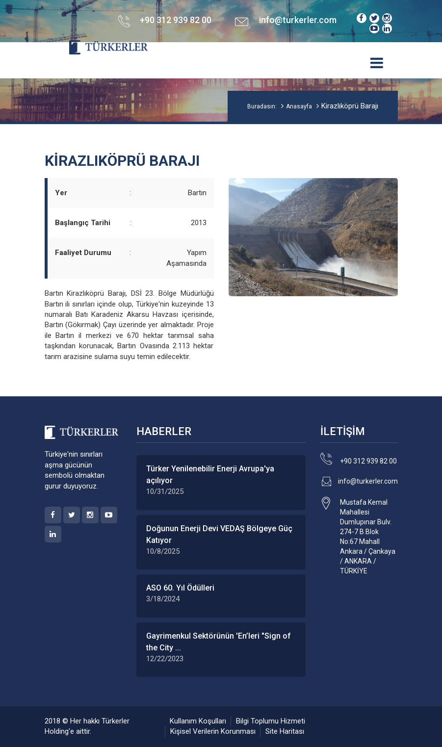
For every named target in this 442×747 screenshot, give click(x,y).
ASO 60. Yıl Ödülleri (180, 587)
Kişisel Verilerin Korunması (213, 731)
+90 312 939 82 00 (368, 461)
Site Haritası (284, 731)
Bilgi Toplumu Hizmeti (270, 721)
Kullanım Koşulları (198, 721)
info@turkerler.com (298, 20)
